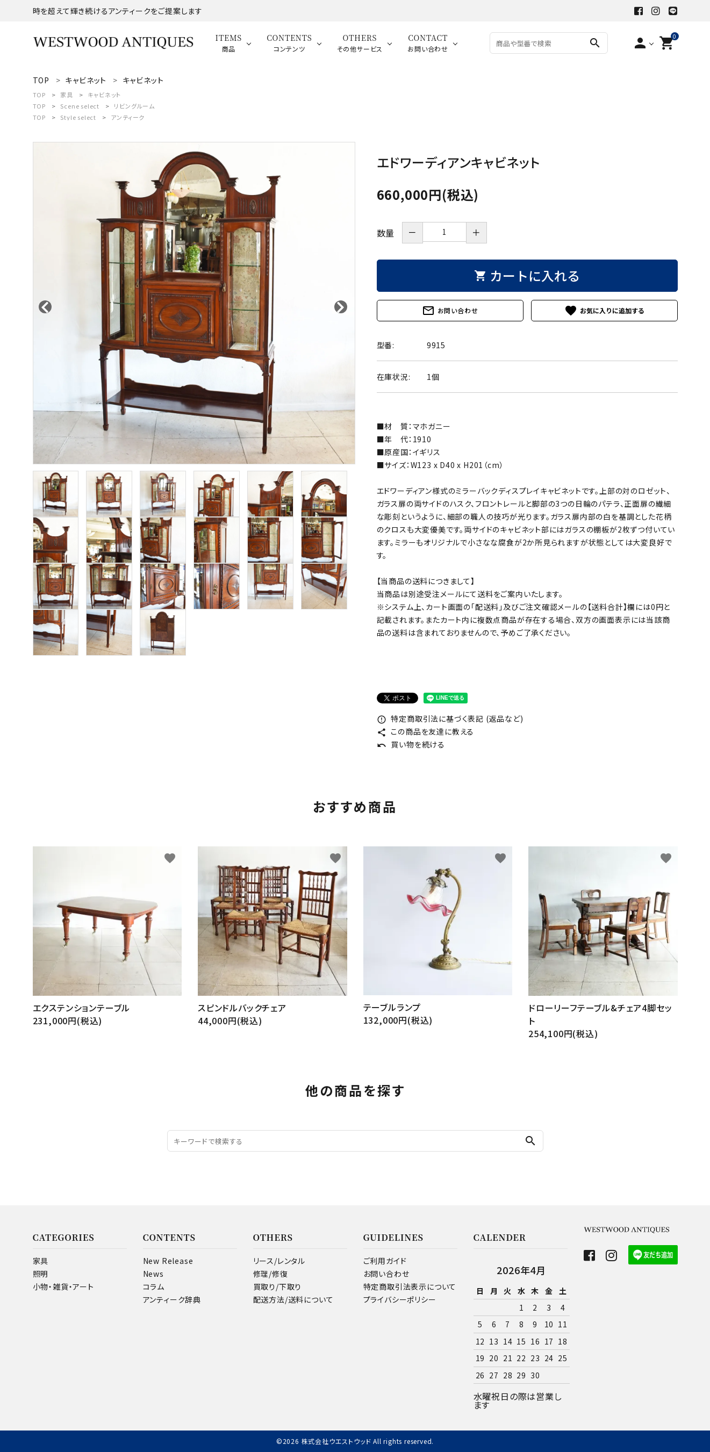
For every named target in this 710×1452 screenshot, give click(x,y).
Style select (78, 117)
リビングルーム (134, 106)
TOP (39, 94)
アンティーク (128, 117)
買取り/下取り (277, 1286)
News (153, 1273)
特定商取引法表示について (410, 1286)
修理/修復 (270, 1273)
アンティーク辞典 (172, 1299)
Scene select (79, 106)
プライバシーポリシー (399, 1299)
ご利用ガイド (385, 1260)
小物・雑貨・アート (63, 1286)
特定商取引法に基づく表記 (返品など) (450, 718)
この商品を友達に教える (426, 731)
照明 (41, 1273)
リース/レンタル (279, 1260)
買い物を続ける (411, 744)
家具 (66, 94)
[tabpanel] (194, 303)
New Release (168, 1260)
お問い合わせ (450, 310)
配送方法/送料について (293, 1299)
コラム (153, 1286)
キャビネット (104, 94)
